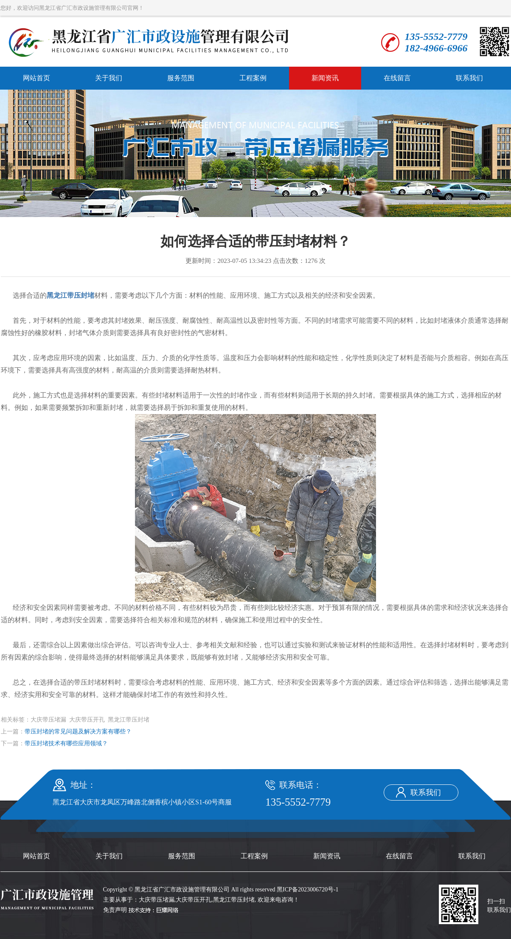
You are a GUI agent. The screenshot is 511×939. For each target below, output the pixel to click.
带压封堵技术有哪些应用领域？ (66, 743)
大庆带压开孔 (193, 900)
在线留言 (397, 78)
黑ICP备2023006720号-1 (307, 889)
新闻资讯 (325, 78)
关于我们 (108, 78)
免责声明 (115, 910)
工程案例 (253, 78)
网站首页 (36, 78)
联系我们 (469, 78)
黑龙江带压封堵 (234, 900)
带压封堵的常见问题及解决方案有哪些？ (78, 731)
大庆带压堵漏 (156, 900)
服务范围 (180, 78)
